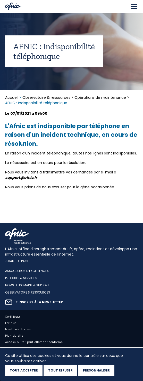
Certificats (13, 316)
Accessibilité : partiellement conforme (34, 342)
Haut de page (18, 261)
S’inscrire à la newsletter (39, 302)
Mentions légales (18, 329)
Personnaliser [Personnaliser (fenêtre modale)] (96, 370)
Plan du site (14, 336)
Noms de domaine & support (27, 285)
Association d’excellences (27, 271)
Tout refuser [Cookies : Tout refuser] (60, 370)
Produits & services (21, 278)
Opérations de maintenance (100, 97)
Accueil (12, 97)
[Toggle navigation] (134, 6)
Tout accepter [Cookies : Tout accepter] (24, 370)
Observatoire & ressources (46, 97)
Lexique (10, 323)
